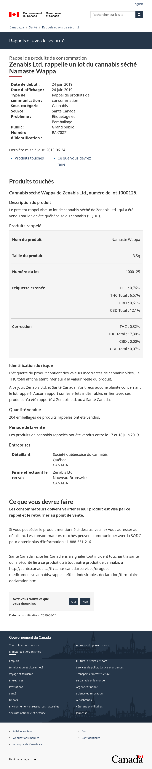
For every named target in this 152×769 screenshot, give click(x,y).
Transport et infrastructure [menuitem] (93, 674)
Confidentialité (91, 738)
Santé (33, 27)
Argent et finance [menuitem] (87, 687)
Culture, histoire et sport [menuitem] (91, 661)
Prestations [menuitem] (16, 687)
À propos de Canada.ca (27, 744)
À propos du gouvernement (93, 645)
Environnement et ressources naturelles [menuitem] (34, 706)
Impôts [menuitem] (13, 700)
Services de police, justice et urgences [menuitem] (100, 667)
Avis (84, 731)
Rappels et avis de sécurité (60, 27)
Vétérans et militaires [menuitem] (89, 706)
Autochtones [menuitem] (84, 700)
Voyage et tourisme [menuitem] (21, 674)
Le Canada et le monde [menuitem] (90, 680)
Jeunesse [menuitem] (81, 713)
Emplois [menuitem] (14, 661)
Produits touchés (29, 158)
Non (85, 601)
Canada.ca (16, 27)
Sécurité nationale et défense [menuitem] (27, 713)
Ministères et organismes (25, 651)
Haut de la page (22, 759)
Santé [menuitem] (12, 693)
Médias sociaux (22, 731)
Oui (73, 601)
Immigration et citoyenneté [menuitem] (26, 667)
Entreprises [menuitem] (16, 680)
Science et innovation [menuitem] (89, 693)
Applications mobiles (26, 738)
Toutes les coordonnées (24, 645)
